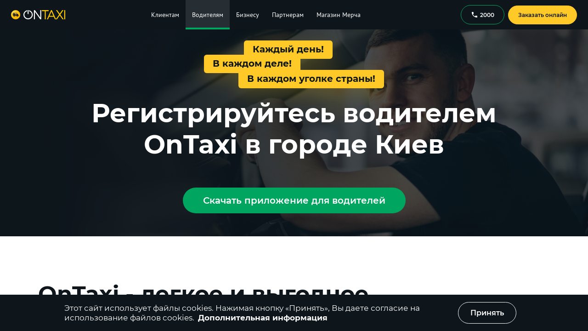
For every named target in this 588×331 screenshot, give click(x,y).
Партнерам (288, 15)
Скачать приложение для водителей (294, 200)
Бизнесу (247, 15)
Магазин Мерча (339, 15)
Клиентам (165, 15)
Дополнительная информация (263, 317)
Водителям (207, 15)
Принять (487, 312)
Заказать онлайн (542, 14)
